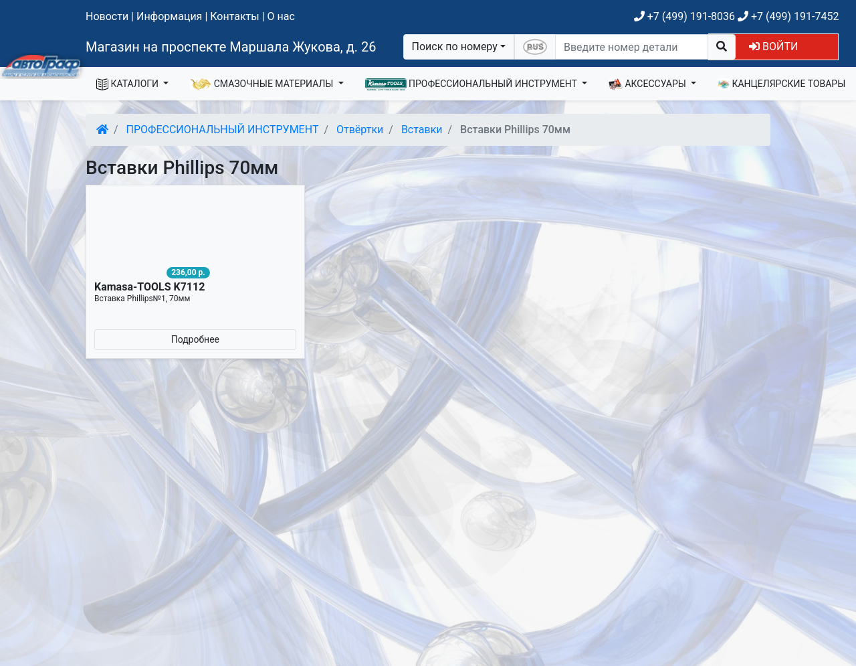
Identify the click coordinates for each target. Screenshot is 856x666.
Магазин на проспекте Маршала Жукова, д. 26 (231, 47)
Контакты (234, 16)
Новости (107, 16)
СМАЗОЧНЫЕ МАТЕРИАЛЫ (263, 84)
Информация (169, 16)
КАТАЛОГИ (128, 84)
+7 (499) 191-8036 (684, 16)
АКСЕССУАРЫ (649, 84)
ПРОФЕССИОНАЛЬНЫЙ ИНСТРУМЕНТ (472, 84)
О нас (281, 16)
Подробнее (195, 339)
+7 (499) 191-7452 (788, 16)
